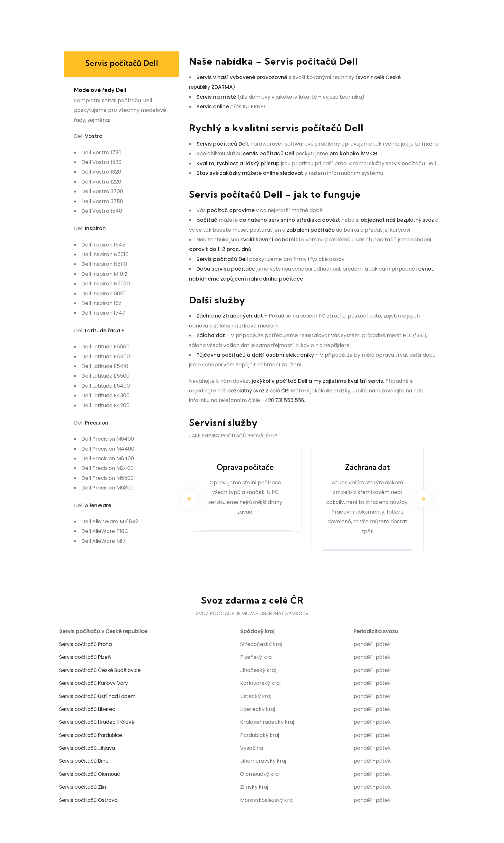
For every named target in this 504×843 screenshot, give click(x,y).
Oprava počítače (245, 468)
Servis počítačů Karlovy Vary (95, 684)
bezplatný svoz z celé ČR (259, 390)
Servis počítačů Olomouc (91, 774)
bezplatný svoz (416, 220)
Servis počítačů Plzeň (86, 658)
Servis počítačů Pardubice (92, 736)
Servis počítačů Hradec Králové (99, 723)
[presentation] (190, 500)
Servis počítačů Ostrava (90, 800)
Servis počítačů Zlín (84, 788)
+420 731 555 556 (283, 400)
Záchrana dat (367, 468)
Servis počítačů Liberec (89, 709)
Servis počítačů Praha (87, 645)
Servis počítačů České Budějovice (101, 671)
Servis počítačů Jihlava (88, 749)
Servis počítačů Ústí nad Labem (99, 697)
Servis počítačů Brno (85, 762)
